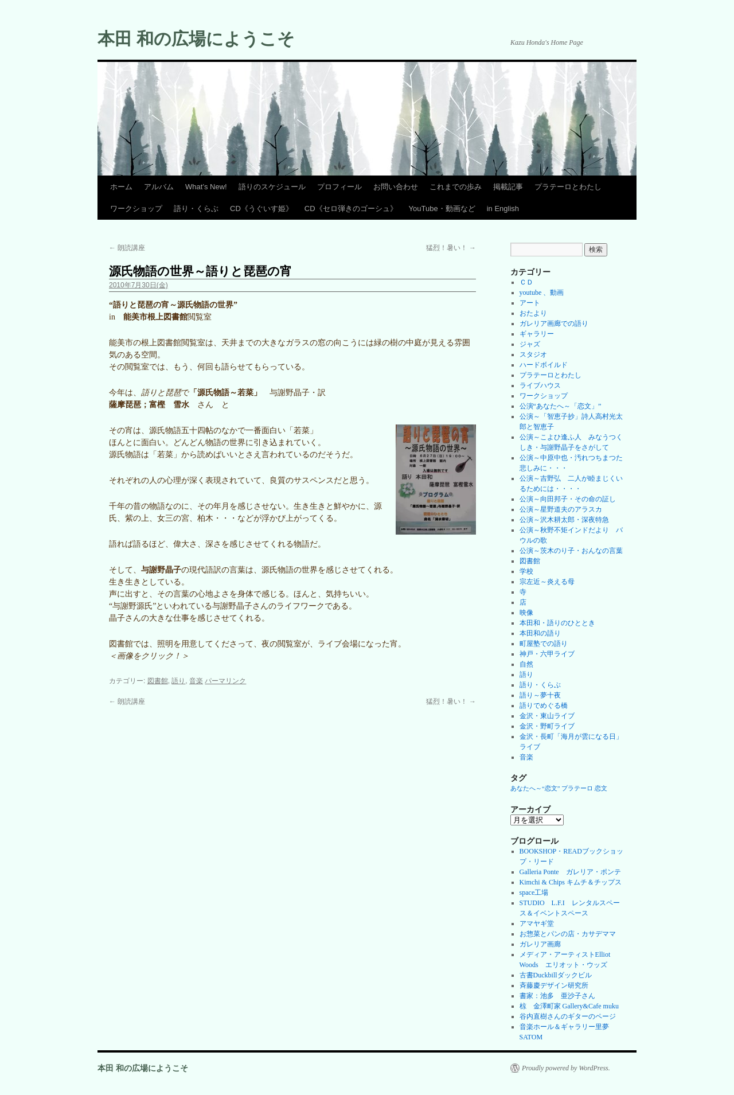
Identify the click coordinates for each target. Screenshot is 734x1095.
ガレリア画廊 (540, 944)
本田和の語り (540, 633)
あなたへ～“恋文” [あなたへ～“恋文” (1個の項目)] (535, 788)
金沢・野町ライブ (547, 726)
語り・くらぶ (196, 208)
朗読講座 (127, 248)
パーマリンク (225, 681)
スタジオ (533, 354)
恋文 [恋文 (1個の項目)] (601, 788)
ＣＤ (526, 282)
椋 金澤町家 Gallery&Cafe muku (569, 1006)
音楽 (196, 681)
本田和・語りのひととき (557, 623)
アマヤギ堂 (537, 923)
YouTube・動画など (442, 208)
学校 (526, 571)
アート (530, 303)
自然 (526, 664)
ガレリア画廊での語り (554, 323)
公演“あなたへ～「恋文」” (561, 406)
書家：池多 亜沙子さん (557, 996)
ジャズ (530, 344)
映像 (526, 613)
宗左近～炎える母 (547, 582)
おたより (533, 313)
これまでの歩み (456, 186)
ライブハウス (540, 385)
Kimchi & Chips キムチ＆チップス (571, 882)
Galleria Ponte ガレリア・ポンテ (570, 872)
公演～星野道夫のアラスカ (561, 509)
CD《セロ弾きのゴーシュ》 (350, 208)
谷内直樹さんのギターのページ (568, 1016)
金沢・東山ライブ (547, 716)
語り (178, 681)
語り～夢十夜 (540, 695)
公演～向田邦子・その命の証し (568, 499)
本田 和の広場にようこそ (196, 38)
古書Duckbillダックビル (556, 975)
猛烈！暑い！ (451, 248)
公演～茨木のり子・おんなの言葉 (571, 551)
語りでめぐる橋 (544, 706)
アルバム (159, 186)
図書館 (157, 681)
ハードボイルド (544, 365)
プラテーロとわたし (568, 186)
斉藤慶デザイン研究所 (554, 985)
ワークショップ (136, 208)
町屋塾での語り (544, 644)
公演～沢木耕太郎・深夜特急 (564, 520)
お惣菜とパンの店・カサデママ (568, 934)
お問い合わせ (395, 186)
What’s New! (206, 186)
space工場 (534, 893)
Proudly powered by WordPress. (566, 1068)
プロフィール (339, 186)
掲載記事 (508, 186)
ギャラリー (537, 334)
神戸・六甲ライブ (547, 654)
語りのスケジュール (272, 186)
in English (503, 208)
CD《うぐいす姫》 (261, 208)
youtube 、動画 (542, 293)
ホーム (121, 186)
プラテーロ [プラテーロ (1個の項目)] (577, 788)
